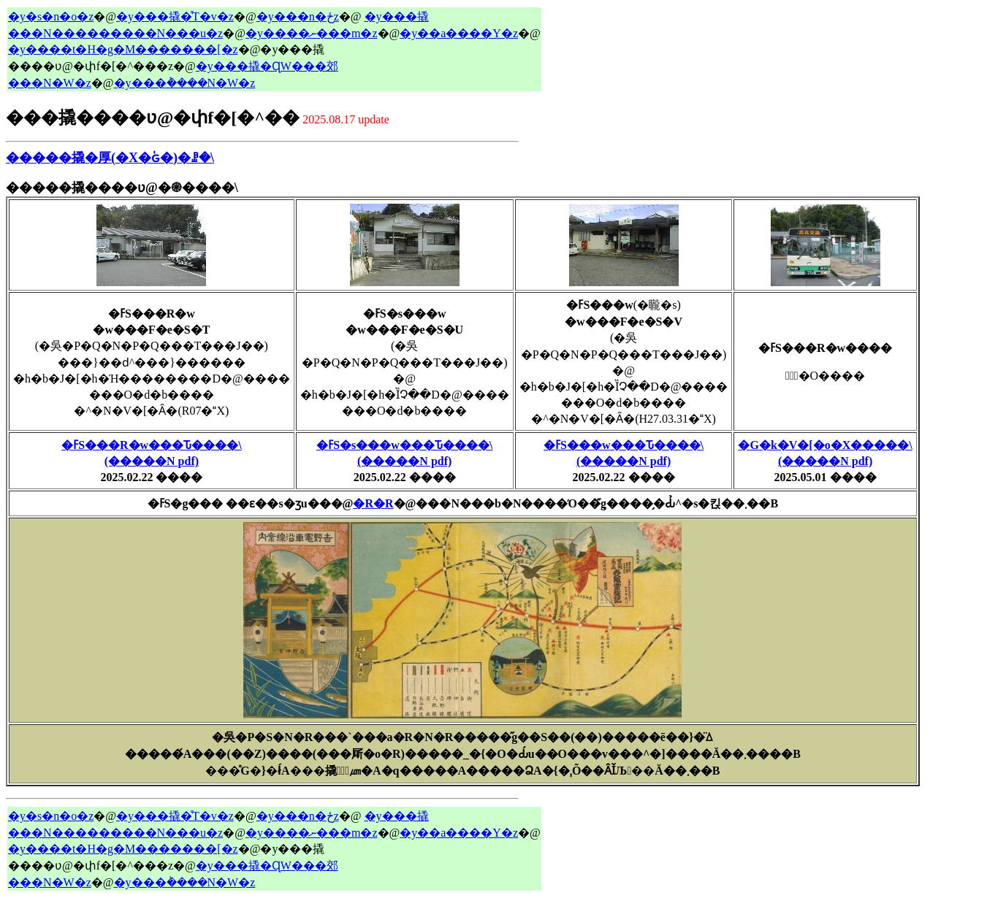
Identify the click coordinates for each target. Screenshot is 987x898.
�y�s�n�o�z (51, 16)
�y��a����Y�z (459, 33)
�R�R (373, 503)
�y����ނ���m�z (311, 33)
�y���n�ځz (297, 16)
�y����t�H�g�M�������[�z (123, 49)
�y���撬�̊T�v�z (175, 16)
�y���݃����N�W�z (185, 83)
